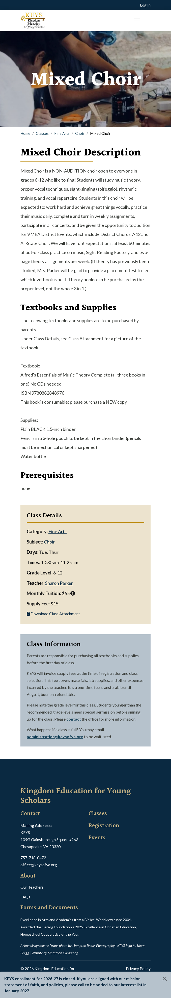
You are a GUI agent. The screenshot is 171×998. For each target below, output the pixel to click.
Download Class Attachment (53, 613)
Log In (145, 5)
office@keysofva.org (38, 864)
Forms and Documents (49, 908)
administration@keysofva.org (55, 736)
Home (25, 133)
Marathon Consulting (63, 953)
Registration (104, 826)
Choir (79, 133)
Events (97, 838)
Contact (30, 814)
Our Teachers (32, 887)
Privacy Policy (138, 968)
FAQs (25, 896)
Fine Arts (62, 133)
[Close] (165, 979)
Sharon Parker (59, 583)
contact (73, 719)
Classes (42, 133)
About (28, 876)
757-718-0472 (33, 857)
